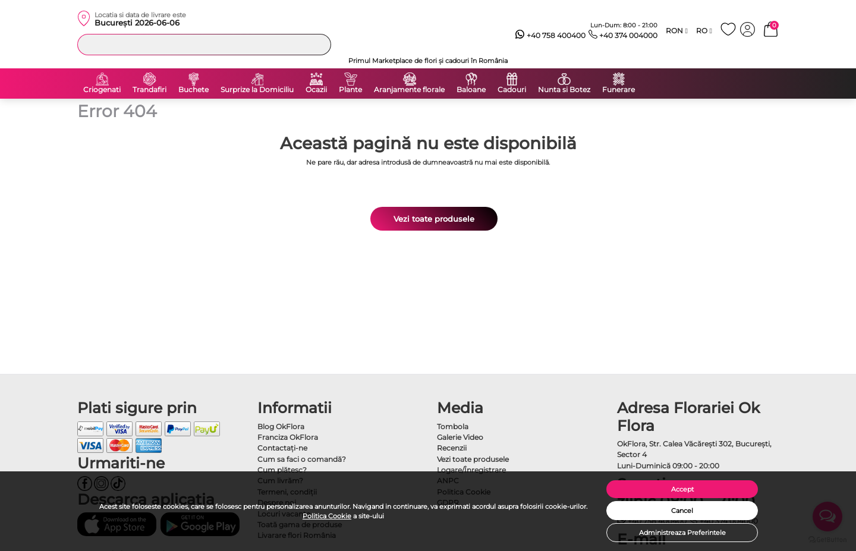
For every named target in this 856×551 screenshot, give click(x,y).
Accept (682, 489)
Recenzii (452, 447)
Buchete (193, 90)
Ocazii (316, 90)
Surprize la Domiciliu (257, 90)
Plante (350, 90)
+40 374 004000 (623, 36)
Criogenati (102, 90)
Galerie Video (460, 437)
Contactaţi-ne (282, 447)
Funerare (618, 90)
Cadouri (512, 90)
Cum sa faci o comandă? (301, 459)
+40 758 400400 (550, 36)
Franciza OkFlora (287, 437)
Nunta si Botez (564, 90)
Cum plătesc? (282, 469)
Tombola (452, 426)
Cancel (682, 510)
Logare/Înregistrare (471, 469)
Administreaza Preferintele (682, 532)
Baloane (471, 90)
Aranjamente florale (409, 90)
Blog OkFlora (280, 426)
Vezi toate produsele (434, 218)
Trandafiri (149, 90)
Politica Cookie (327, 516)
